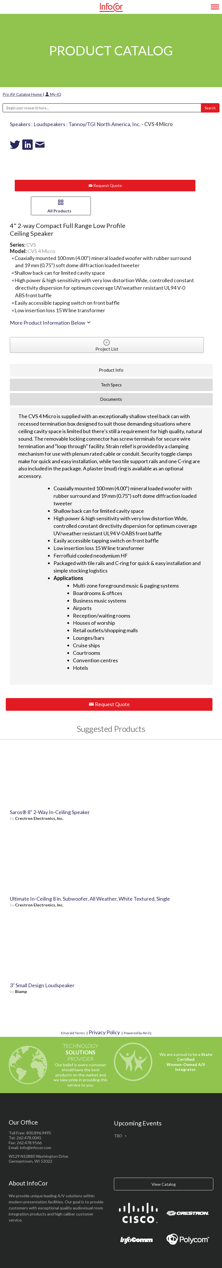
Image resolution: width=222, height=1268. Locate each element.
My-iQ (53, 94)
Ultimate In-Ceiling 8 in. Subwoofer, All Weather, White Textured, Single (90, 898)
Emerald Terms (73, 1033)
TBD (118, 1135)
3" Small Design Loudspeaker (42, 985)
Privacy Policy (104, 1032)
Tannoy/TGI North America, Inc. (104, 124)
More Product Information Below (50, 322)
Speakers (20, 124)
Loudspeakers (49, 124)
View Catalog (163, 1184)
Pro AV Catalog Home (23, 94)
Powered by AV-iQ (137, 1033)
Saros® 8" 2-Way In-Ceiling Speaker (50, 812)
